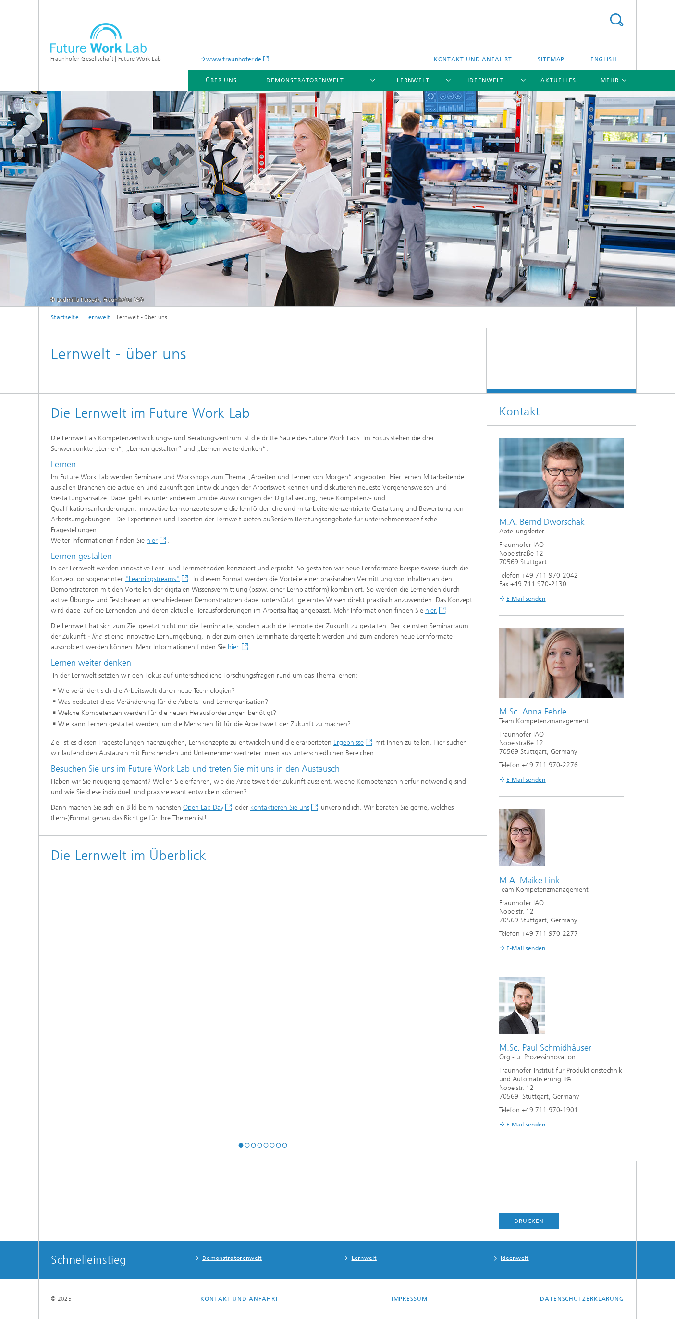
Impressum (410, 1298)
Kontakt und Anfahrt (473, 59)
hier (152, 540)
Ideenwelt (485, 80)
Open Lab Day (203, 807)
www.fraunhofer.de (233, 59)
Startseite (65, 317)
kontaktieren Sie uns (279, 807)
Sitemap (551, 59)
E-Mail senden (526, 598)
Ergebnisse (348, 742)
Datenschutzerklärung (582, 1298)
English (603, 59)
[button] (241, 1145)
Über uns (221, 80)
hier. (431, 610)
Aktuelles (558, 80)
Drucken (529, 1221)
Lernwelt (413, 80)
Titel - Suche (616, 20)
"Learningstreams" (152, 579)
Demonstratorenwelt (305, 80)
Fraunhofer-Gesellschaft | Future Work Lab (105, 58)
